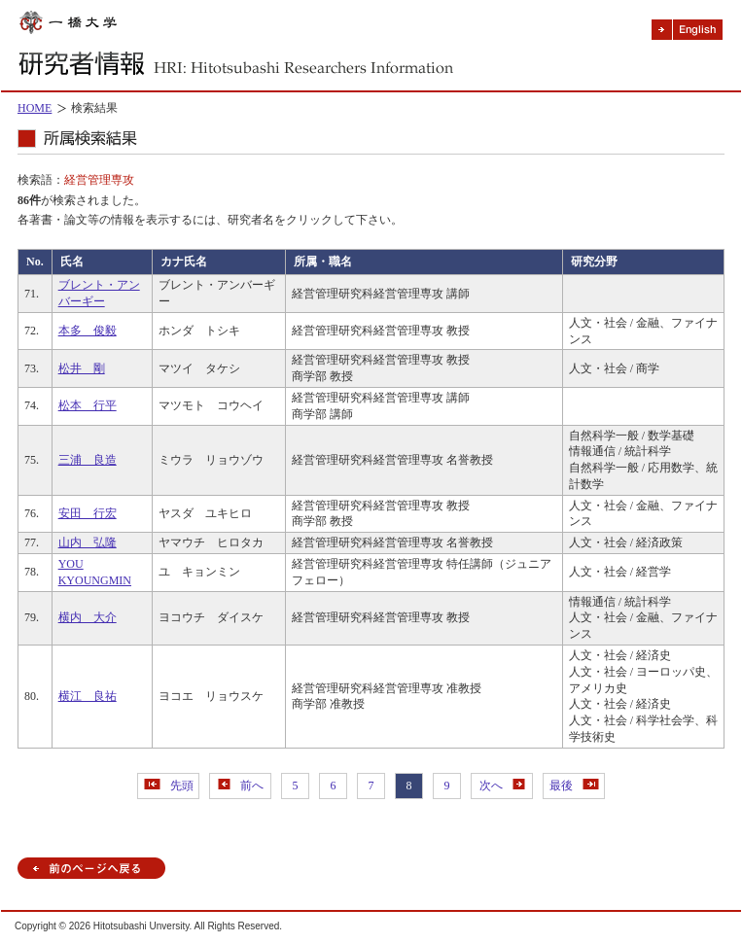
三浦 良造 (87, 460)
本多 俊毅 (87, 330)
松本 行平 (87, 405)
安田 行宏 (87, 513)
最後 (574, 785)
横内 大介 (87, 617)
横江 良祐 (87, 696)
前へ (241, 785)
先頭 (169, 785)
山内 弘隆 (87, 542)
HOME (35, 108)
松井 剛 (81, 368)
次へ (502, 785)
